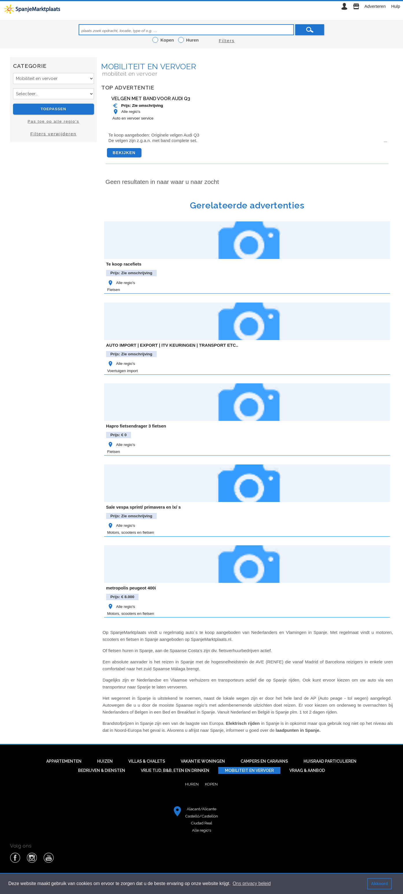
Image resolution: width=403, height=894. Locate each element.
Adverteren (375, 6)
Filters (227, 40)
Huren (192, 784)
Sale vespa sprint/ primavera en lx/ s (143, 507)
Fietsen (113, 290)
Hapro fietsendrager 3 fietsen (136, 425)
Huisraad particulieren (330, 761)
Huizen (105, 761)
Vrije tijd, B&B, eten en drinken (175, 770)
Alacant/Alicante (201, 809)
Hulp (395, 6)
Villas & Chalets (146, 761)
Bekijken (124, 152)
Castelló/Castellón (201, 816)
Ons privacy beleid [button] (252, 883)
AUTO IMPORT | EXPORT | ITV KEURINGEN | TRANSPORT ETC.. (172, 345)
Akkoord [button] (379, 883)
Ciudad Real (201, 823)
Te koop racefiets (123, 264)
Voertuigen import (122, 371)
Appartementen (64, 761)
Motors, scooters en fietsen (130, 532)
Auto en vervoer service (133, 118)
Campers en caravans (264, 761)
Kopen (211, 784)
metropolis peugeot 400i (131, 587)
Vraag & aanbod (307, 770)
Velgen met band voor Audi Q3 (150, 98)
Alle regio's (126, 111)
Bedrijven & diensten (101, 770)
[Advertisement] (53, 198)
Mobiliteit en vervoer (148, 66)
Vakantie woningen (203, 761)
